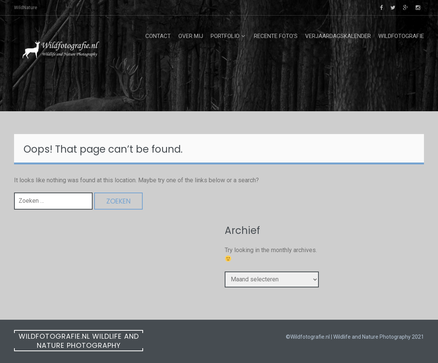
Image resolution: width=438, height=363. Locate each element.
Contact (158, 36)
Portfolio (225, 36)
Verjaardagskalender (338, 36)
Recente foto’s (276, 36)
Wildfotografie (401, 36)
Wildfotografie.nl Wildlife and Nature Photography (79, 340)
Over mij (190, 36)
